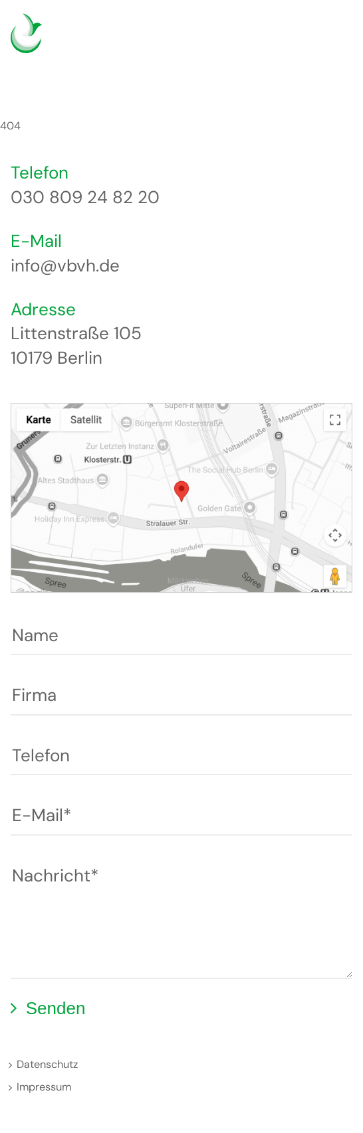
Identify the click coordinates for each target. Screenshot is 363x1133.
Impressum (44, 1087)
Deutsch (295, 42)
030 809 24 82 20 (85, 197)
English (315, 42)
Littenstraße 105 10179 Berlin (76, 345)
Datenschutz (47, 1064)
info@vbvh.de (65, 265)
